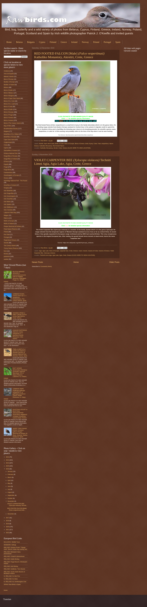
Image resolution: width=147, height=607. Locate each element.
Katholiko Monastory (45, 146)
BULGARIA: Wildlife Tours (12, 542)
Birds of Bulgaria (9, 95)
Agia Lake (45, 251)
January (10, 471)
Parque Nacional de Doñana (12, 226)
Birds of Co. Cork (9, 101)
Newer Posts (37, 262)
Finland (53, 42)
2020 (7, 526)
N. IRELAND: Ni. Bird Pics (12, 576)
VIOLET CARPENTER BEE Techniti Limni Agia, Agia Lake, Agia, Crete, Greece (72, 161)
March (10, 477)
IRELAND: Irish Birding (11, 566)
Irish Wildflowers (9, 207)
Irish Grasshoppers (10, 196)
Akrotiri (41, 143)
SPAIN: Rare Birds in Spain (12, 584)
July (9, 489)
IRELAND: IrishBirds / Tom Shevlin (14, 569)
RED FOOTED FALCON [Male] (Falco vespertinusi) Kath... (16, 509)
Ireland (74, 42)
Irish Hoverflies (8, 199)
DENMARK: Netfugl (10, 545)
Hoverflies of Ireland (10, 185)
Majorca (6, 218)
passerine (7, 256)
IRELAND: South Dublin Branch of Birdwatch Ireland (14, 572)
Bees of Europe (54, 251)
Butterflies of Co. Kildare (11, 134)
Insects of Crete (93, 251)
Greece (64, 42)
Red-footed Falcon (58, 146)
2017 (7, 518)
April (45, 143)
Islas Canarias (8, 210)
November (11, 501)
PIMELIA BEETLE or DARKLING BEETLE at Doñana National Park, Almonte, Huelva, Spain (20, 352)
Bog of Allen (7, 126)
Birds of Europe (69, 143)
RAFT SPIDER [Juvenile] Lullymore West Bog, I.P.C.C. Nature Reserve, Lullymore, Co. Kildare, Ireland (15, 373)
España (6, 164)
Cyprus (42, 42)
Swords (6, 243)
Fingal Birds (7, 169)
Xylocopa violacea (49, 253)
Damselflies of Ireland (10, 150)
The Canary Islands (10, 245)
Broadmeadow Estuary (11, 128)
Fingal (6, 167)
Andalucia (7, 71)
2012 (7, 457)
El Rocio (6, 161)
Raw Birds (44, 140)
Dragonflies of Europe (10, 156)
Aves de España (9, 73)
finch (5, 251)
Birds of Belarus (9, 93)
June (9, 486)
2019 (7, 523)
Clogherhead (8, 142)
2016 (7, 469)
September (11, 495)
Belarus (19, 42)
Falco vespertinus (103, 143)
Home (9, 42)
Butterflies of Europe (10, 137)
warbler (6, 259)
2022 (7, 532)
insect (80, 251)
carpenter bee (64, 251)
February (11, 474)
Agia (40, 251)
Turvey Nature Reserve (11, 248)
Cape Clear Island (9, 139)
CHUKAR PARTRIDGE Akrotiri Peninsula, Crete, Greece (20, 334)
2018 (7, 520)
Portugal (107, 42)
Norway (85, 42)
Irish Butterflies (8, 190)
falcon (111, 143)
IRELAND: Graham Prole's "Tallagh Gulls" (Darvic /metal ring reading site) (15, 548)
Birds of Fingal (8, 115)
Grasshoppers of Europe (11, 175)
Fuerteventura (8, 172)
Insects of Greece (104, 251)
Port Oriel (7, 234)
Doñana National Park (10, 153)
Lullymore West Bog (10, 212)
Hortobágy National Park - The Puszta (15, 180)
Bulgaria (31, 42)
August (10, 492)
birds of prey (89, 143)
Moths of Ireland (9, 223)
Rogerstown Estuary (10, 240)
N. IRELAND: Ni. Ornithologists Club (15, 581)
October (10, 498)
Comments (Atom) (46, 266)
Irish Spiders (8, 204)
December (11, 514)
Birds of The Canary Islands (12, 123)
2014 (7, 463)
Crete (95, 143)
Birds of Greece (79, 143)
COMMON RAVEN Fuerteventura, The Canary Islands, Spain (20, 297)
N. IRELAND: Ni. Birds (11, 579)
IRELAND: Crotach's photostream (14, 556)
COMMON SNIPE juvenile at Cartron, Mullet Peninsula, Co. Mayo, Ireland (15, 394)
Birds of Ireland (8, 120)
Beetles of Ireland (9, 84)
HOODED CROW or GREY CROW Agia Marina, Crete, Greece (20, 315)
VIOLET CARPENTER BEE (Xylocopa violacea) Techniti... (17, 504)
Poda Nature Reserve (10, 229)
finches (6, 254)
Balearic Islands (9, 76)
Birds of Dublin (8, 90)
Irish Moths (7, 201)
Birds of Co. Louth (9, 104)
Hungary (6, 188)
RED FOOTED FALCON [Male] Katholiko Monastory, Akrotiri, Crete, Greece (69, 55)
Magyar (6, 215)
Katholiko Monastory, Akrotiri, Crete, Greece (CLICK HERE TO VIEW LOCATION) (65, 148)
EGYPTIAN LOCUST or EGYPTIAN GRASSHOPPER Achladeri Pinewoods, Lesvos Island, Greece (20, 414)
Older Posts (114, 262)
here (66, 118)
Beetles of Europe (9, 82)
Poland (96, 42)
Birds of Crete (59, 143)
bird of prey (51, 143)
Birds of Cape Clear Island (12, 98)
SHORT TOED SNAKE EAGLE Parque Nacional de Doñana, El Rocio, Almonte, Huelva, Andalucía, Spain (20, 433)
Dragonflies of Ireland (10, 159)
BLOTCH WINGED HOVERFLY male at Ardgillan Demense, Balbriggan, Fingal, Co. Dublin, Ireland (15, 276)
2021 (7, 529)
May (9, 483)
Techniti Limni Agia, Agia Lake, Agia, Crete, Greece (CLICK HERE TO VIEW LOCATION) (67, 255)
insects (85, 251)
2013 (7, 460)
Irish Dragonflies (9, 193)
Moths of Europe (9, 221)
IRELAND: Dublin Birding (11, 559)
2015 (7, 466)
